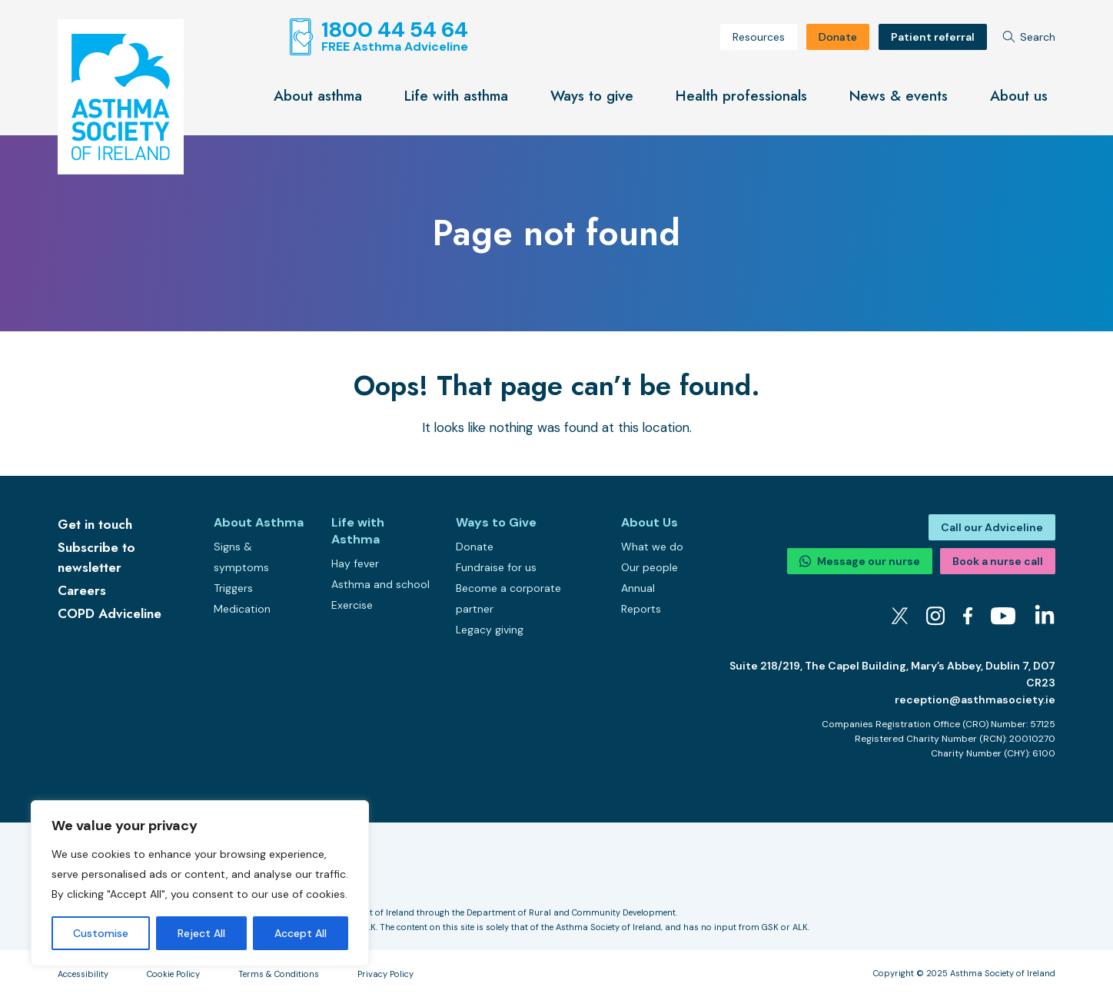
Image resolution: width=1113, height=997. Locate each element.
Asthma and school (380, 584)
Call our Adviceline (992, 527)
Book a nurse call (997, 561)
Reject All (201, 933)
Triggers (233, 588)
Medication (242, 609)
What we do (652, 546)
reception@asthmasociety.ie (975, 699)
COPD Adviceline (109, 613)
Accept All (300, 933)
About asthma (318, 95)
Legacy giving (489, 629)
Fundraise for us (496, 567)
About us (1019, 95)
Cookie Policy (173, 974)
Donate (838, 37)
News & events (898, 95)
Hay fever (355, 563)
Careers (82, 590)
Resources (759, 37)
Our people (649, 567)
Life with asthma (456, 95)
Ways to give (591, 95)
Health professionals (741, 95)
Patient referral (933, 37)
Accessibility (83, 974)
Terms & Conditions (278, 974)
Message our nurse (859, 561)
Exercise (352, 605)
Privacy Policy (385, 974)
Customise (100, 933)
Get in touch (95, 524)
